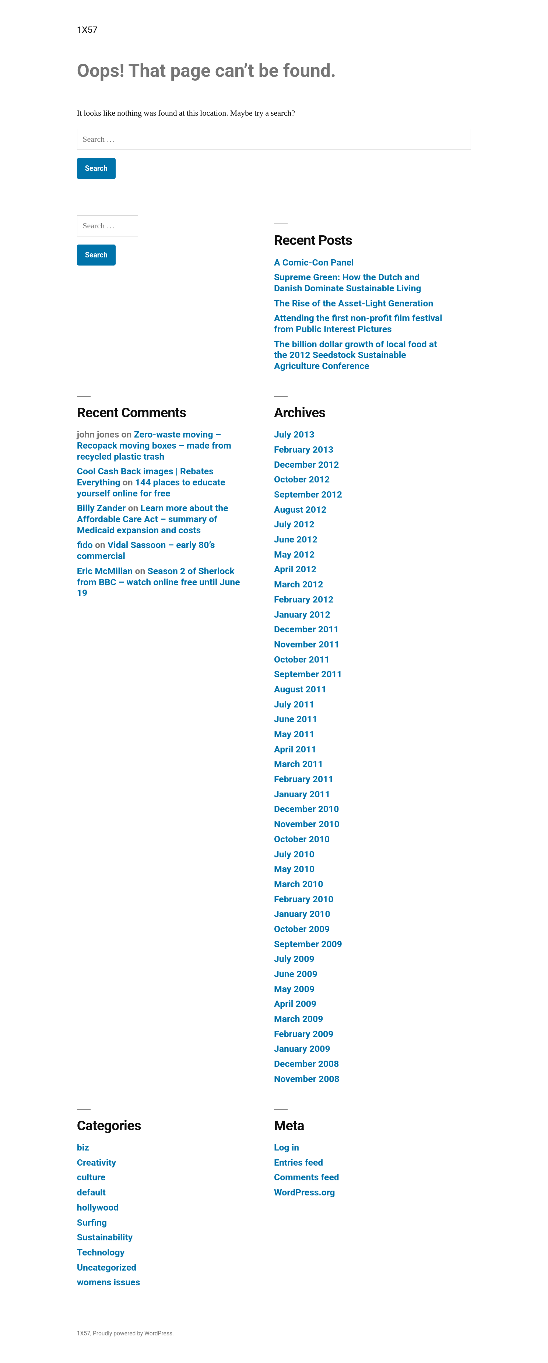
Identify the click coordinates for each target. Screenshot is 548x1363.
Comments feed (306, 1177)
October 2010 (302, 839)
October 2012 (302, 479)
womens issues (108, 1282)
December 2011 (306, 629)
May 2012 (294, 554)
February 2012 (303, 599)
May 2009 (294, 989)
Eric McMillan (105, 571)
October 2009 (302, 929)
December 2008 (306, 1063)
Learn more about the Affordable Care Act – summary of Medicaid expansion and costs (152, 519)
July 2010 (294, 854)
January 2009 (302, 1048)
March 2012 (298, 584)
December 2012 (306, 464)
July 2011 (294, 704)
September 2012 (308, 494)
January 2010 (302, 914)
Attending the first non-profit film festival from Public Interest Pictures (358, 323)
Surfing (92, 1222)
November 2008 (307, 1079)
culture (91, 1177)
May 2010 (294, 869)
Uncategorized (107, 1267)
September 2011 (308, 674)
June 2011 (295, 719)
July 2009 (294, 958)
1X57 (87, 29)
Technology (100, 1252)
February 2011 (303, 779)
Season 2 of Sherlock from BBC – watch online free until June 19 (158, 582)
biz (83, 1147)
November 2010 (307, 824)
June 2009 (295, 974)
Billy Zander (101, 508)
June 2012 (295, 539)
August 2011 (300, 689)
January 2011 (302, 794)
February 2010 (303, 899)
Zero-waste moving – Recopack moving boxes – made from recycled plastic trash (154, 445)
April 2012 (295, 569)
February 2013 (303, 449)
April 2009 (295, 1003)
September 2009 (308, 944)
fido (85, 545)
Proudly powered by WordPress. (133, 1333)
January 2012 (302, 614)
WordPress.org (304, 1192)
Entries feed (298, 1162)
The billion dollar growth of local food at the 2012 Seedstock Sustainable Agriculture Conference (355, 355)
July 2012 (294, 524)
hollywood (98, 1207)
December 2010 (306, 809)
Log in (286, 1147)
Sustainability (105, 1237)
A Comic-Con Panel (314, 262)
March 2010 (298, 884)
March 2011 (298, 764)
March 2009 (298, 1019)
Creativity (96, 1162)
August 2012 (300, 509)
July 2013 (294, 434)
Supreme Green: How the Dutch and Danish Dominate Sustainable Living (347, 283)
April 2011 (295, 749)
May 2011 (294, 734)
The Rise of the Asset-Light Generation (353, 303)
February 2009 (303, 1034)
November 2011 (307, 644)
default (91, 1192)
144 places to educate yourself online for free (151, 488)
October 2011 (302, 659)
